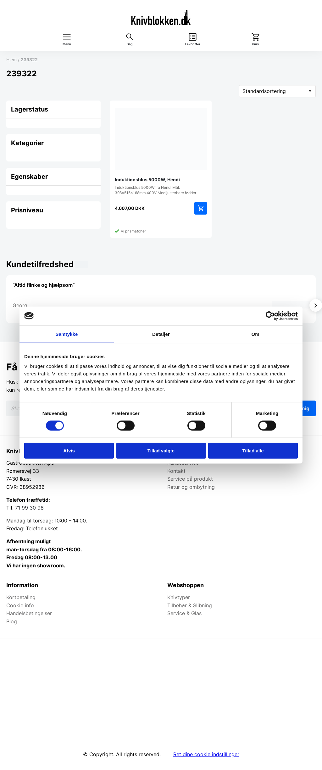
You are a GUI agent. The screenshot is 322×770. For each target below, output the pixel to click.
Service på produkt (190, 479)
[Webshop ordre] (277, 91)
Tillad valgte (161, 450)
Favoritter (192, 44)
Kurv (255, 44)
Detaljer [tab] (161, 333)
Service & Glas (184, 613)
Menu (67, 44)
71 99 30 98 (29, 508)
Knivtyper (178, 597)
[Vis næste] (315, 305)
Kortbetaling (21, 597)
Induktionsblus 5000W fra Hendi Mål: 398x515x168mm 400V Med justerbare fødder (161, 150)
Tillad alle (253, 450)
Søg (129, 44)
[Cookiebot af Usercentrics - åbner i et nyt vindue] (270, 315)
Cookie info (20, 605)
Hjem (11, 59)
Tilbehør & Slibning (189, 605)
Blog (11, 621)
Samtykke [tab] (67, 333)
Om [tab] (255, 333)
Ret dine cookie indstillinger (206, 754)
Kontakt (176, 471)
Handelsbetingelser (29, 613)
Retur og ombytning (191, 487)
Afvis (69, 450)
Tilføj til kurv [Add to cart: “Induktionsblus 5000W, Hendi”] (200, 208)
